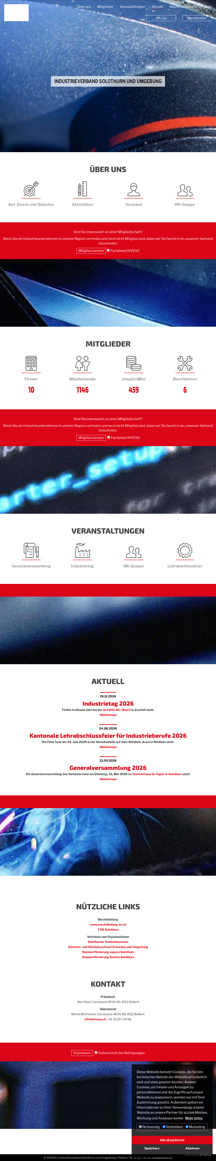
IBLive (161, 18)
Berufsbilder (197, 18)
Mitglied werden (91, 251)
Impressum (82, 1053)
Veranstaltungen (133, 7)
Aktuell (157, 7)
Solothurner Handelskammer (108, 942)
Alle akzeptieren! (172, 1140)
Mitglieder (105, 7)
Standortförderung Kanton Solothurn (108, 957)
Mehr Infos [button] (193, 1118)
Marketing (195, 1127)
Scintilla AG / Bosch (117, 710)
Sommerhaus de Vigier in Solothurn (157, 774)
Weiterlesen (108, 715)
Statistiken (173, 1127)
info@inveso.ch (95, 1019)
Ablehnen (192, 1148)
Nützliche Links (181, 7)
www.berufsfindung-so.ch (108, 924)
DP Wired (205, 1155)
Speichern (151, 1148)
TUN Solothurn (108, 929)
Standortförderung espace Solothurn (108, 952)
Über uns (84, 7)
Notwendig (149, 1127)
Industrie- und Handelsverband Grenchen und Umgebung (108, 947)
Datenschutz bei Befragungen (121, 1053)
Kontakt (205, 7)
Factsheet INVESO (125, 251)
